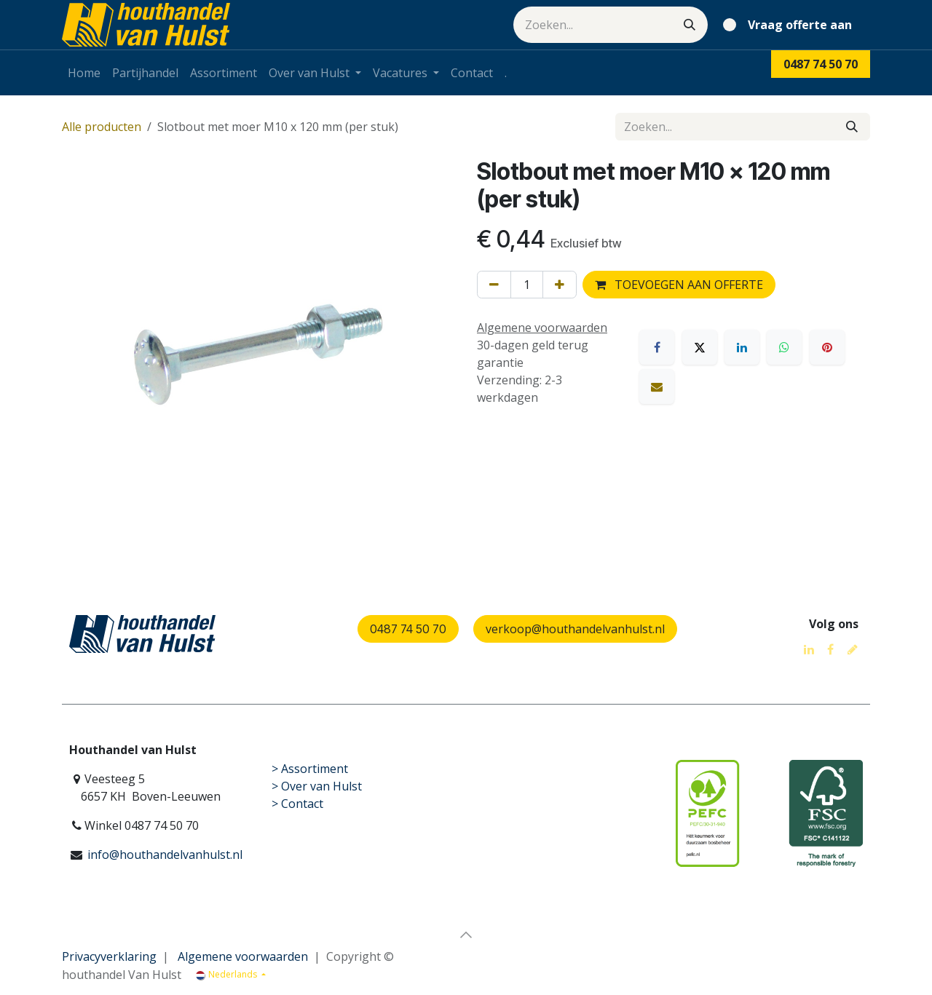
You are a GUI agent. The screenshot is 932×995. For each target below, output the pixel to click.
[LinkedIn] (741, 347)
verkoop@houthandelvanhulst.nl (575, 629)
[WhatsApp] (784, 347)
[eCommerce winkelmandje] (790, 25)
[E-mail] (656, 386)
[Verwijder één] (494, 284)
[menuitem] (84, 72)
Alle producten (101, 127)
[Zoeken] (689, 25)
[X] (699, 347)
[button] (466, 934)
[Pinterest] (827, 347)
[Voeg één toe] (559, 284)
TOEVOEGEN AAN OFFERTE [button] (679, 285)
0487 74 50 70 (408, 629)
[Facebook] (656, 347)
